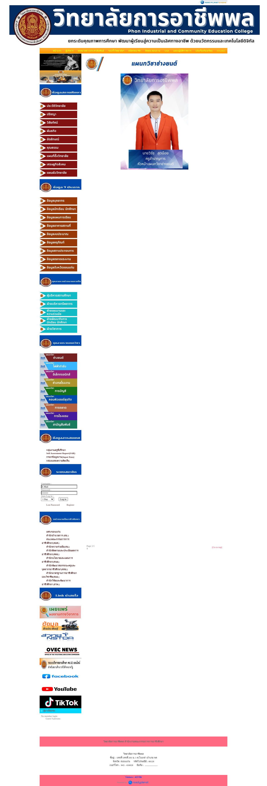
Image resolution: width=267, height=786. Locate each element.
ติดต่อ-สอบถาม (152, 50)
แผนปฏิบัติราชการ (182, 50)
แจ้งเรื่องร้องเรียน (204, 50)
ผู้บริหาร (69, 50)
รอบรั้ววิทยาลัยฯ (116, 50)
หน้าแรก (57, 50)
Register (70, 505)
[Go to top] (217, 547)
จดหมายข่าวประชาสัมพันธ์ (91, 50)
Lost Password (53, 505)
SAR (166, 50)
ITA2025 (221, 50)
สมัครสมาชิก (134, 50)
